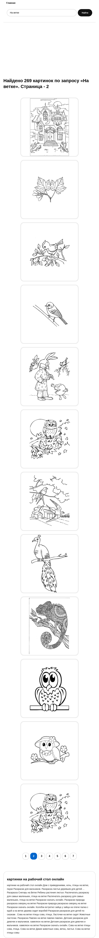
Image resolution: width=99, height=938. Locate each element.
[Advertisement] (49, 50)
